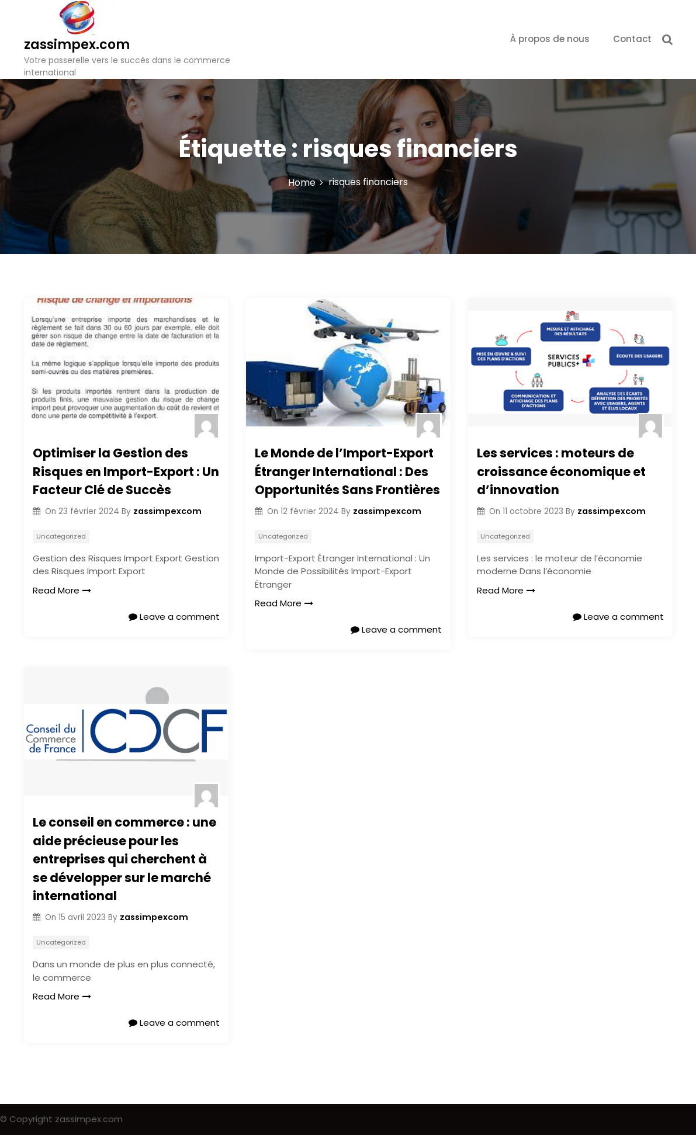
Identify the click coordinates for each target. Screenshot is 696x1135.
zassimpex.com (77, 45)
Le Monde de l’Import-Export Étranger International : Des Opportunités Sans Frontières (347, 471)
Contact (632, 39)
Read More (62, 590)
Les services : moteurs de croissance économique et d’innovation (561, 471)
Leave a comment (174, 616)
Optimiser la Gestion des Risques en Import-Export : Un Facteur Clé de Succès (126, 471)
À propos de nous (550, 39)
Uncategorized (61, 536)
